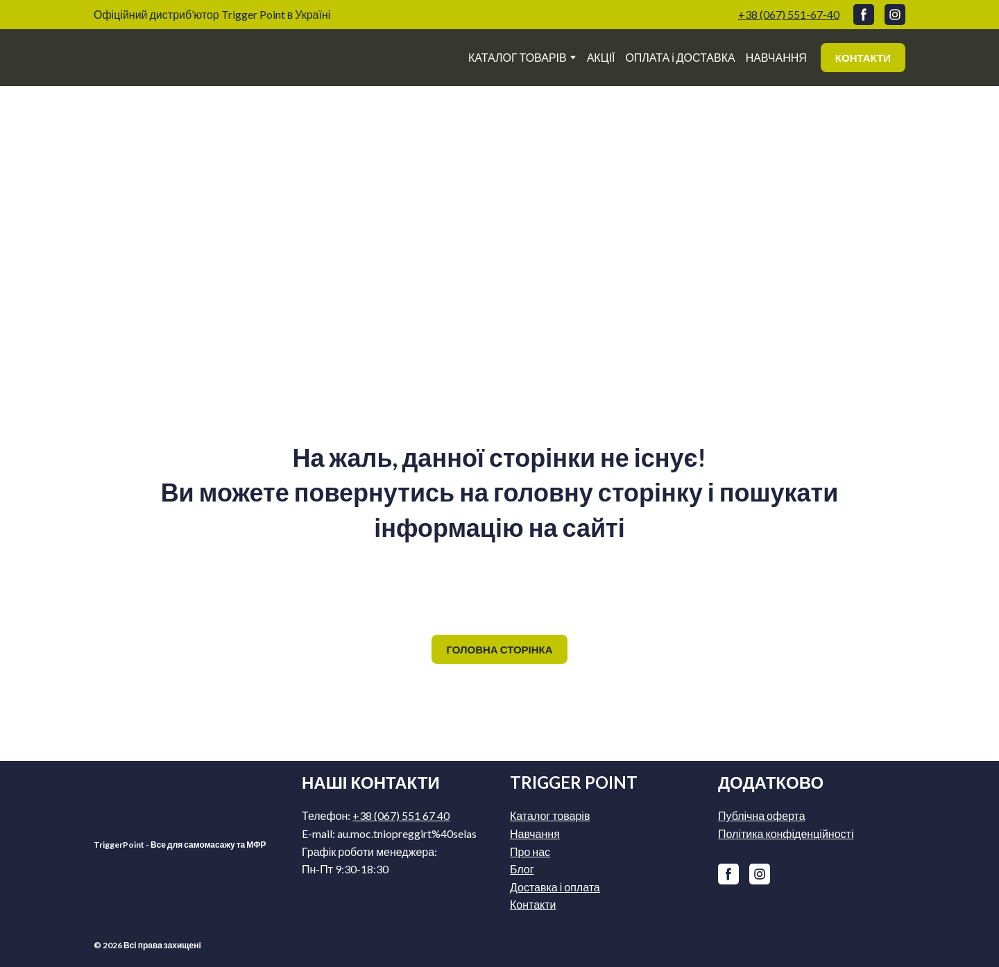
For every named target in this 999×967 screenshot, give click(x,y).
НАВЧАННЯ (776, 57)
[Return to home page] (178, 58)
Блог (522, 868)
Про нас (530, 851)
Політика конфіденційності (785, 833)
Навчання (535, 833)
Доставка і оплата (555, 886)
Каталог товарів (550, 815)
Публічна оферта (761, 815)
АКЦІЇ (601, 57)
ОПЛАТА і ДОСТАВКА (680, 57)
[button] (863, 14)
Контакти (533, 904)
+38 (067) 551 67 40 (401, 815)
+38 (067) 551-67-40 (788, 14)
